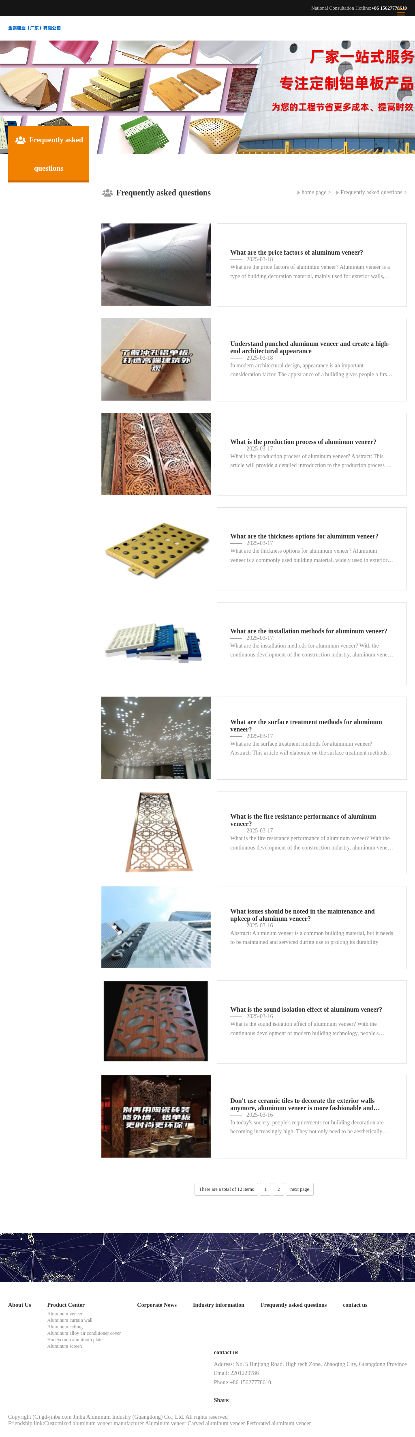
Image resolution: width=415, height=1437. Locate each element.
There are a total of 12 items (226, 1189)
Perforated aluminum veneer (278, 1423)
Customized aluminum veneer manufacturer (94, 1423)
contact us (355, 1305)
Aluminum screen (64, 1346)
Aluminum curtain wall (69, 1320)
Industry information (218, 1305)
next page (299, 1189)
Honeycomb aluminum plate (75, 1340)
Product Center (66, 1305)
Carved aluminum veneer (216, 1423)
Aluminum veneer (64, 1314)
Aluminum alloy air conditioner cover (84, 1333)
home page (314, 192)
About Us (19, 1305)
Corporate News (157, 1305)
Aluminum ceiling (65, 1327)
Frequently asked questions (371, 192)
